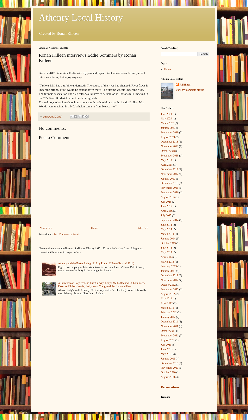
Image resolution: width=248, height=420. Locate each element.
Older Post (142, 228)
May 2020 (166, 118)
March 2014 (167, 233)
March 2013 (167, 261)
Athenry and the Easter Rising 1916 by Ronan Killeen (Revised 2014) (96, 263)
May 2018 (166, 160)
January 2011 (168, 358)
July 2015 (166, 215)
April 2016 (167, 210)
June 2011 (166, 349)
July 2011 (166, 344)
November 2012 (169, 280)
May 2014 (166, 229)
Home (94, 228)
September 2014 (169, 220)
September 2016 (169, 192)
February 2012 (169, 312)
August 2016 (168, 197)
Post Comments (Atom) (66, 234)
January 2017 (168, 178)
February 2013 (169, 266)
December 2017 (169, 169)
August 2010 (168, 377)
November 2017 (169, 174)
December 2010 (169, 363)
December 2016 (169, 183)
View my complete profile (190, 89)
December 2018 (169, 141)
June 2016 (166, 206)
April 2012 (167, 303)
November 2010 (169, 367)
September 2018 (169, 155)
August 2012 (168, 294)
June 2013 (166, 247)
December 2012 (169, 275)
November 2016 (169, 187)
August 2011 (168, 340)
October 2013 (168, 243)
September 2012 (169, 289)
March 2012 (167, 307)
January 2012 (168, 317)
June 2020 (166, 114)
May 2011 (166, 354)
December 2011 (169, 321)
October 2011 (168, 330)
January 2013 (168, 271)
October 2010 (168, 372)
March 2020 (167, 123)
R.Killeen (185, 84)
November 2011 (169, 326)
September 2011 (169, 335)
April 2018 (167, 164)
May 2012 (166, 298)
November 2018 (169, 146)
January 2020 (168, 127)
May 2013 (166, 252)
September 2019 (169, 132)
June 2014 (166, 224)
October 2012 (168, 284)
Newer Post (46, 228)
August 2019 (168, 137)
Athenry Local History (81, 17)
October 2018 (168, 151)
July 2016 (166, 201)
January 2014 (168, 238)
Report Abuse (170, 387)
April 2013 (167, 257)
